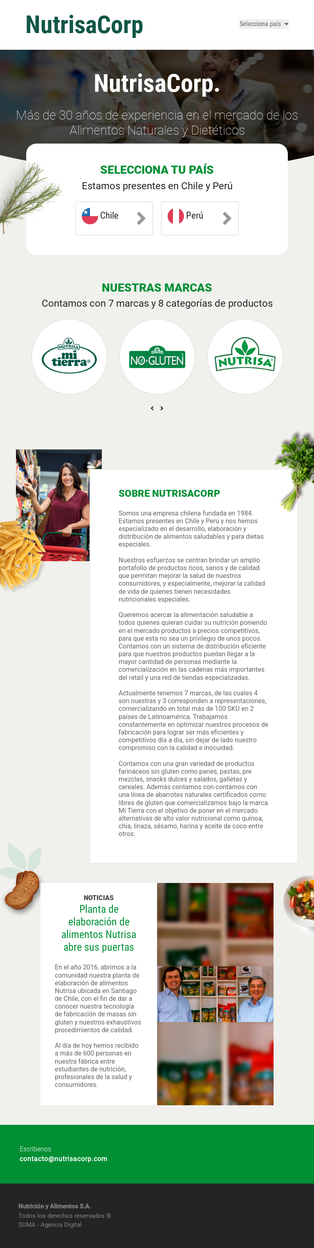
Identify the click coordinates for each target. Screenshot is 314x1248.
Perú (200, 218)
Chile (114, 218)
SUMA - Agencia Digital (50, 1224)
